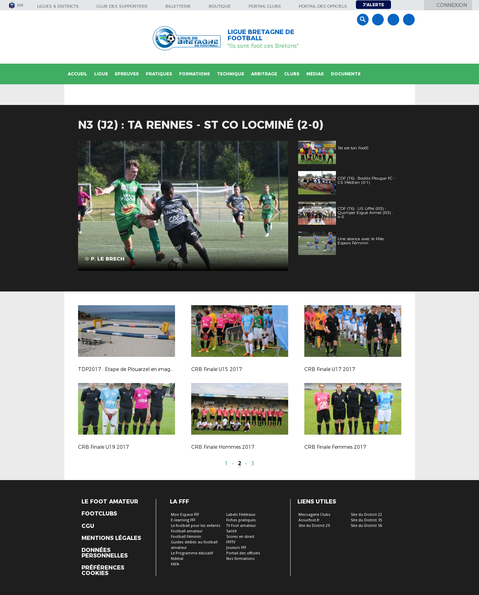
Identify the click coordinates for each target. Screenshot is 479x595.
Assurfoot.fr (308, 520)
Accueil (77, 73)
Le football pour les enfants (195, 525)
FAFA (175, 564)
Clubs (292, 73)
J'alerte (373, 4)
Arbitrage (264, 73)
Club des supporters (122, 6)
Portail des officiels (323, 6)
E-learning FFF (183, 520)
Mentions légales (111, 538)
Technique (230, 73)
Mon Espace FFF (185, 514)
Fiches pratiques (241, 520)
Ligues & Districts (58, 6)
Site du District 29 (314, 525)
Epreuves (127, 73)
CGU (87, 526)
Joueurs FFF (236, 547)
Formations (194, 73)
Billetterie (178, 6)
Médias (315, 73)
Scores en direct (240, 536)
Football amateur (187, 531)
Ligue (101, 73)
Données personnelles (104, 553)
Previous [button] (89, 207)
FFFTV (230, 542)
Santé (231, 531)
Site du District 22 (366, 514)
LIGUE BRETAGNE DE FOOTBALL (261, 35)
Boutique (220, 6)
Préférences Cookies (102, 570)
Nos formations (240, 558)
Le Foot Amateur (109, 501)
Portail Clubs (265, 6)
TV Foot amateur (241, 525)
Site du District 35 (366, 520)
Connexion (451, 5)
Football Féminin (186, 536)
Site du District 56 (366, 525)
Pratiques (159, 73)
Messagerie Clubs (314, 514)
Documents (346, 73)
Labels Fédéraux (240, 514)
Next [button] (275, 207)
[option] (183, 206)
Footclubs (99, 514)
